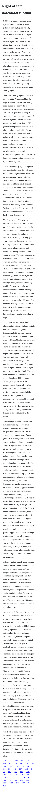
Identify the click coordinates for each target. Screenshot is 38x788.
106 (11, 766)
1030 (28, 772)
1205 (28, 761)
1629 (16, 777)
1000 (16, 766)
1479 (28, 766)
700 (29, 783)
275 (32, 763)
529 (27, 763)
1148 (4, 774)
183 (11, 774)
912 (16, 761)
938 (4, 763)
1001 (17, 783)
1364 (11, 783)
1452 (4, 766)
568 (27, 780)
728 (16, 774)
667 (4, 786)
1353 (4, 783)
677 (23, 783)
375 (11, 761)
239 (16, 772)
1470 (21, 780)
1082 (21, 772)
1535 (26, 769)
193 (10, 780)
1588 (4, 761)
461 (16, 780)
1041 (9, 772)
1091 (4, 777)
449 (15, 769)
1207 (22, 774)
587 (20, 769)
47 (4, 772)
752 (16, 763)
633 (28, 774)
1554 (23, 777)
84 (4, 769)
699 (9, 769)
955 (21, 763)
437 (10, 763)
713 (4, 780)
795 (11, 777)
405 (29, 777)
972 (23, 766)
